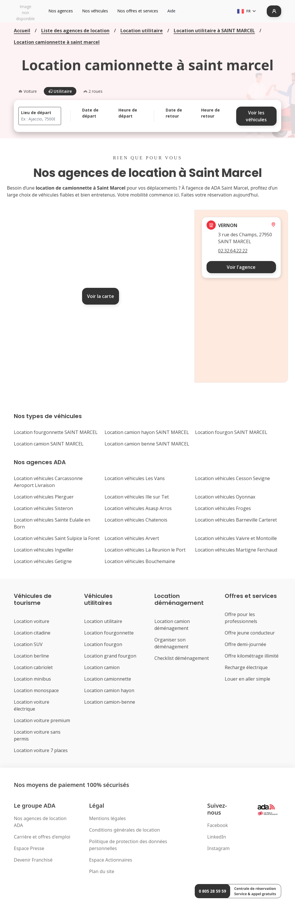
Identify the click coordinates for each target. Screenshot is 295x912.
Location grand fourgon (110, 656)
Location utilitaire (141, 30)
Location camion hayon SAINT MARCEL (147, 432)
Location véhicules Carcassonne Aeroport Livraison (48, 481)
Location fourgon (103, 644)
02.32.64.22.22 (232, 251)
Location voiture (31, 621)
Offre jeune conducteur (250, 633)
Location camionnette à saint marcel (57, 42)
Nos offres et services (137, 11)
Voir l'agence (241, 267)
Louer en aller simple (247, 679)
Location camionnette (107, 679)
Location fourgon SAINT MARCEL (231, 432)
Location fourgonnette (109, 633)
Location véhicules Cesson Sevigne (232, 478)
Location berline (31, 656)
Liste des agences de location (75, 30)
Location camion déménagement (172, 624)
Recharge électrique (246, 667)
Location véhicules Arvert (132, 538)
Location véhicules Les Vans (135, 478)
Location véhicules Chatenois (136, 520)
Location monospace (36, 690)
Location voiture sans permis (37, 735)
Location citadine (32, 633)
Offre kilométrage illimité (252, 656)
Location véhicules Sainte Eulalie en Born (52, 523)
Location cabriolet (33, 667)
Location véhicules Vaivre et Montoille (236, 538)
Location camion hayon (109, 690)
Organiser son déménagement (171, 643)
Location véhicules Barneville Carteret (236, 520)
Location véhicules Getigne (43, 561)
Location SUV (28, 644)
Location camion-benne (109, 702)
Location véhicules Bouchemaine (140, 561)
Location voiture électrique (31, 705)
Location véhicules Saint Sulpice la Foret (57, 538)
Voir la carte (100, 296)
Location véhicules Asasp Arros (138, 508)
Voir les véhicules (256, 116)
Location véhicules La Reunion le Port (145, 550)
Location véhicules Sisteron (43, 508)
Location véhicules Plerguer (44, 497)
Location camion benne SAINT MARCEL (147, 444)
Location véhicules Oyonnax (225, 497)
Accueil (22, 30)
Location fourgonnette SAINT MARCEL (56, 432)
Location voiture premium (42, 720)
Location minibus (32, 679)
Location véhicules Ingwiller (43, 550)
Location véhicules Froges (223, 508)
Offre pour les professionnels (241, 617)
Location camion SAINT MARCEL (49, 444)
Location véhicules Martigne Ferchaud (236, 550)
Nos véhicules (95, 11)
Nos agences (60, 11)
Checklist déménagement (181, 658)
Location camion (102, 667)
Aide (171, 11)
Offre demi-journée (245, 644)
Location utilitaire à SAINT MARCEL (214, 30)
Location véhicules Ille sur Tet (137, 497)
